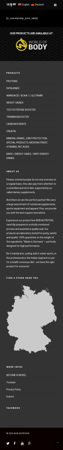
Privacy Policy (13, 389)
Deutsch (39, 4)
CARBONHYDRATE (16, 124)
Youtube (10, 382)
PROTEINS (11, 81)
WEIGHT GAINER (14, 102)
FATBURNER (12, 88)
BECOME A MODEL (16, 375)
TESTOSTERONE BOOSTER (21, 109)
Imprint (10, 396)
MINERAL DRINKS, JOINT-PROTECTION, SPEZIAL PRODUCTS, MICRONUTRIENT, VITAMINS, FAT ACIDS (27, 142)
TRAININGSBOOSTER (17, 117)
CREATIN (11, 131)
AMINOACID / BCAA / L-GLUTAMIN (24, 95)
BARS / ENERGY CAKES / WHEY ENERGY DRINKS (27, 156)
